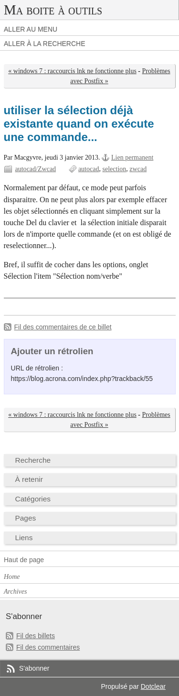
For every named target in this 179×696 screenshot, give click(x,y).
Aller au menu (30, 29)
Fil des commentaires (48, 647)
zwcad (138, 169)
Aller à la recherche (44, 43)
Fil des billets (35, 636)
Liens (24, 537)
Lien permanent (132, 157)
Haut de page (24, 560)
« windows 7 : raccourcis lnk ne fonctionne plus (72, 71)
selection (114, 169)
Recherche (33, 460)
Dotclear (153, 686)
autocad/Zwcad (35, 169)
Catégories (33, 499)
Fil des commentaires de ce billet (63, 327)
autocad (88, 169)
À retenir (29, 479)
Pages (25, 518)
